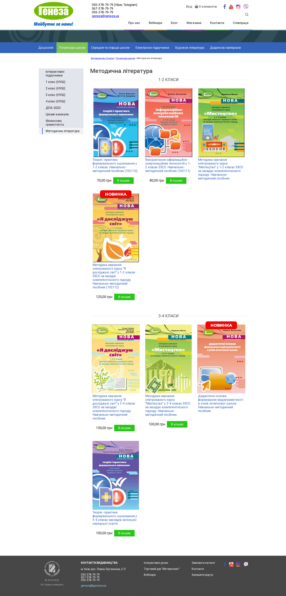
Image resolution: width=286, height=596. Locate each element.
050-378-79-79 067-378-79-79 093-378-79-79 (90, 577)
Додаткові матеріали (225, 48)
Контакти (217, 23)
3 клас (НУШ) (55, 95)
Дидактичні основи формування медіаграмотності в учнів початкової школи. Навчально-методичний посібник (220, 403)
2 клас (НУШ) (55, 88)
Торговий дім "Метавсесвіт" (162, 568)
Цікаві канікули (57, 114)
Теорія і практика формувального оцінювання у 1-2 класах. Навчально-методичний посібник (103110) (115, 165)
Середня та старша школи (110, 48)
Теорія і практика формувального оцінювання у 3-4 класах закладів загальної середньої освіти (115, 517)
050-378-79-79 (102, 5)
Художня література (189, 48)
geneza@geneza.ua (105, 16)
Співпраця (240, 23)
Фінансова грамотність (55, 122)
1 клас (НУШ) (55, 82)
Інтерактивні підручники (55, 73)
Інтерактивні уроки (156, 562)
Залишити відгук (202, 574)
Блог (174, 23)
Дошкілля (45, 48)
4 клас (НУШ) (55, 101)
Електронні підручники (152, 48)
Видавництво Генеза (102, 58)
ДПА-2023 (53, 108)
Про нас (134, 23)
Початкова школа (72, 48)
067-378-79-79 (102, 8)
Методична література (63, 131)
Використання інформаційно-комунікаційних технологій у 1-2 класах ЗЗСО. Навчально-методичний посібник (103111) (168, 165)
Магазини (194, 23)
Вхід (189, 6)
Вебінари (155, 23)
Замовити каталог (203, 562)
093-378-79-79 (102, 12)
